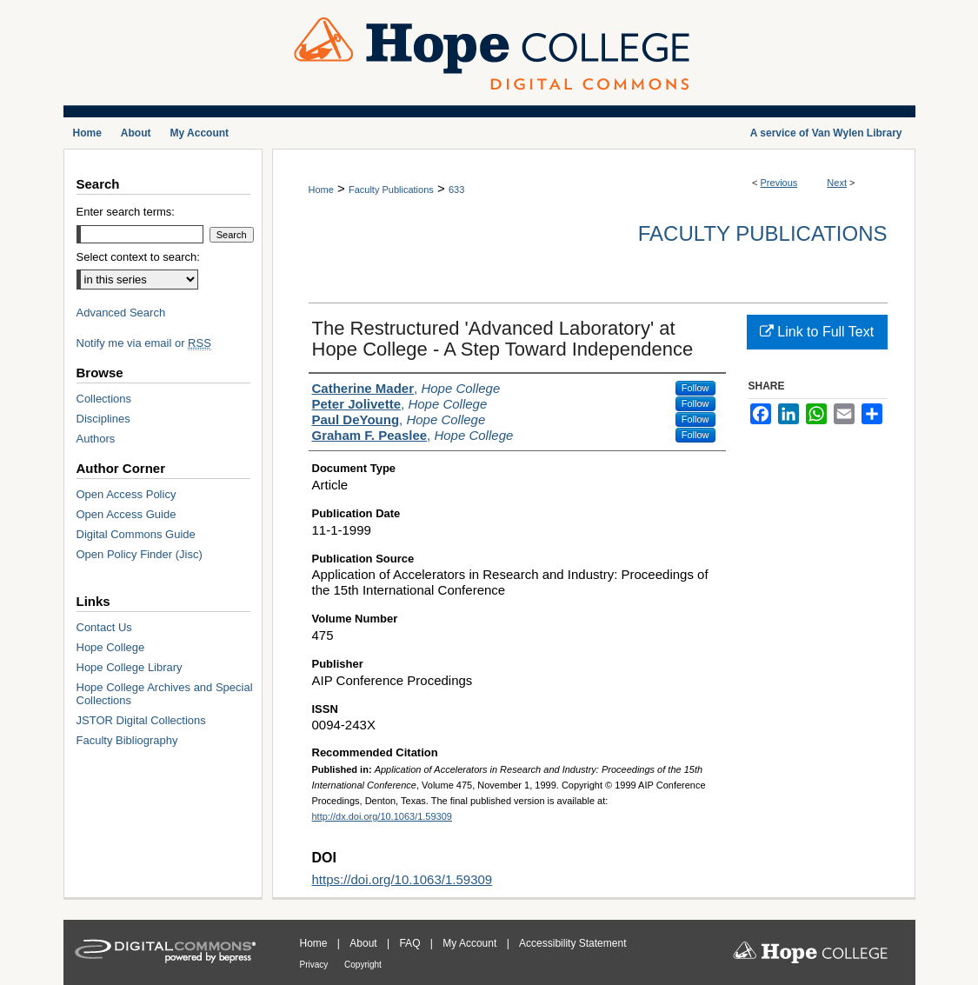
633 (456, 189)
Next (837, 182)
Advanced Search (121, 312)
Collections (104, 398)
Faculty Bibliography (127, 740)
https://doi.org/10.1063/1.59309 (402, 879)
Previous (779, 182)
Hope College (111, 647)
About (364, 943)
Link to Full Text (817, 331)
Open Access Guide (126, 514)
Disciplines (103, 418)
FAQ (410, 943)
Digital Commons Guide (136, 534)
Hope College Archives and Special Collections (165, 694)
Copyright (363, 964)
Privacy (315, 964)
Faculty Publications (391, 189)
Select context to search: (138, 256)
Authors (96, 438)
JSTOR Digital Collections (141, 720)
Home (321, 189)
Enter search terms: (126, 211)
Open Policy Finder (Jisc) (140, 554)
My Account (470, 943)
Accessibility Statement (572, 943)
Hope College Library (130, 667)
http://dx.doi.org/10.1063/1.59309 (382, 816)
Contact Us (104, 627)
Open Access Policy (126, 494)
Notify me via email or (144, 342)
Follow (695, 388)
